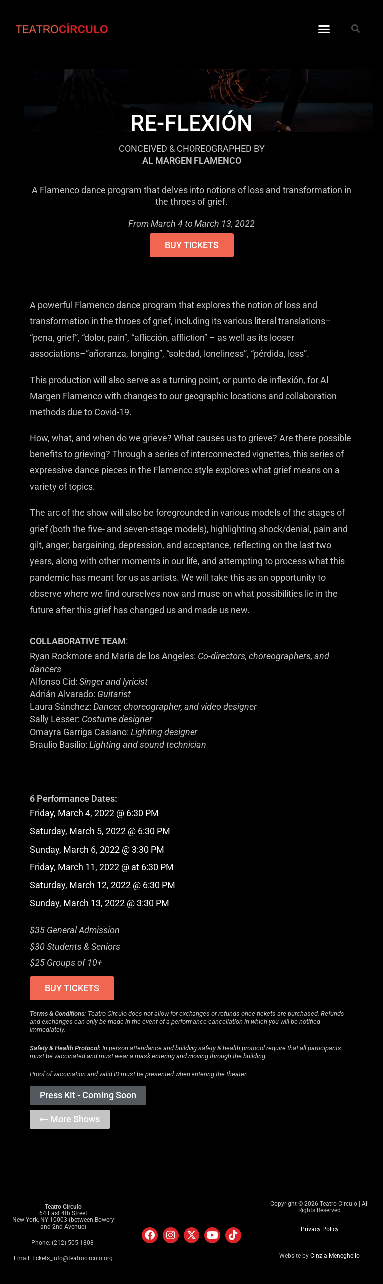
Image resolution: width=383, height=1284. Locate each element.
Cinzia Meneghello (335, 1255)
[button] (323, 29)
